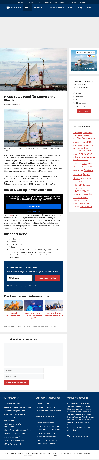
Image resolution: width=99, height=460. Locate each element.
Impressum (78, 453)
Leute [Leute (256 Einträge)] (77, 163)
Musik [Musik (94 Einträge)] (90, 163)
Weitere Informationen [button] (33, 211)
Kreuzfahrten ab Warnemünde (49, 426)
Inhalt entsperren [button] (33, 206)
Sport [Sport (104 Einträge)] (76, 178)
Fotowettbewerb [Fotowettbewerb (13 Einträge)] (78, 145)
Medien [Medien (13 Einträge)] (84, 164)
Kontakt (56, 456)
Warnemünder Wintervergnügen (54, 314)
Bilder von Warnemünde (15, 433)
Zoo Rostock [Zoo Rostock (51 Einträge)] (86, 206)
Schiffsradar (72, 2)
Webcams (77, 417)
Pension (78, 97)
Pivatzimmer (80, 103)
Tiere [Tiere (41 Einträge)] (81, 181)
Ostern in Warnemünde (13, 314)
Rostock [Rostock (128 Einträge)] (88, 170)
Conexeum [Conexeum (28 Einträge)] (86, 138)
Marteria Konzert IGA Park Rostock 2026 (34, 316)
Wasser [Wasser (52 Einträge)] (84, 200)
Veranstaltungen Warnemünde (18, 407)
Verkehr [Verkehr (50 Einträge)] (90, 194)
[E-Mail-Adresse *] (20, 278)
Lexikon (82, 2)
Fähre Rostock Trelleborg (47, 440)
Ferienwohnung (81, 100)
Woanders (79, 106)
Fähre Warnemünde (13, 444)
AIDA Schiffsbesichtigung (47, 436)
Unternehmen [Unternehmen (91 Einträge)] (81, 191)
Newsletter (68, 453)
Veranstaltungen (19, 2)
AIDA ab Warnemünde (46, 433)
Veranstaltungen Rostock (15, 411)
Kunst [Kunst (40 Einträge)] (92, 157)
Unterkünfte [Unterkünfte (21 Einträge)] (78, 188)
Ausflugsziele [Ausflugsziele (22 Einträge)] (87, 133)
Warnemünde (9, 326)
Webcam (31, 2)
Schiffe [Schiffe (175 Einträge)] (77, 174)
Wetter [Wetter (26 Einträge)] (86, 203)
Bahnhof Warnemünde (14, 440)
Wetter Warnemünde (13, 404)
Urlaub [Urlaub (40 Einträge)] (76, 194)
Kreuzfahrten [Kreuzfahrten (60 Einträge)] (85, 153)
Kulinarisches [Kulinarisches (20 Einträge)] (78, 157)
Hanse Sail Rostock (44, 404)
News (27, 7)
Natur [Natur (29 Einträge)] (75, 167)
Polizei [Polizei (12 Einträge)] (75, 171)
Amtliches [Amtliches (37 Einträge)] (77, 132)
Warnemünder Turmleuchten (49, 411)
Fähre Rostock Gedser (46, 443)
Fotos (69, 419)
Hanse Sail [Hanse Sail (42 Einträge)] (86, 150)
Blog (80, 7)
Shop (88, 7)
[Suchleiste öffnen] (50, 14)
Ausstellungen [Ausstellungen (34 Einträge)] (79, 135)
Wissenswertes (57, 7)
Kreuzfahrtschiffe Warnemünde (18, 430)
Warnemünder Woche (46, 407)
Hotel (77, 93)
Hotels (70, 422)
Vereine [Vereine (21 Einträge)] (83, 194)
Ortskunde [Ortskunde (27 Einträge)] (83, 167)
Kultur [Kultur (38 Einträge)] (86, 157)
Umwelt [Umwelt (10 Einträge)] (87, 185)
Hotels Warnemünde (45, 422)
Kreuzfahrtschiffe (60, 2)
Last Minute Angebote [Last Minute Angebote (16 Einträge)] (80, 160)
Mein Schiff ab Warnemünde (48, 429)
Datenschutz (88, 453)
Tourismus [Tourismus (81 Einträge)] (79, 184)
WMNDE (16, 7)
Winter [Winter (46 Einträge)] (76, 206)
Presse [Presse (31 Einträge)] (80, 170)
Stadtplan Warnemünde (15, 414)
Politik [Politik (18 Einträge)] (90, 167)
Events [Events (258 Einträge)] (87, 142)
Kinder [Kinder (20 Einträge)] (75, 154)
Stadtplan (48, 2)
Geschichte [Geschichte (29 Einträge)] (84, 148)
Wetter (39, 2)
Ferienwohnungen (81, 422)
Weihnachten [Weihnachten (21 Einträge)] (78, 203)
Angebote (41, 7)
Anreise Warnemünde (14, 437)
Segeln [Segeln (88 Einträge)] (86, 174)
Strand (10, 215)
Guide (71, 7)
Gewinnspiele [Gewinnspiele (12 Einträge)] (77, 151)
